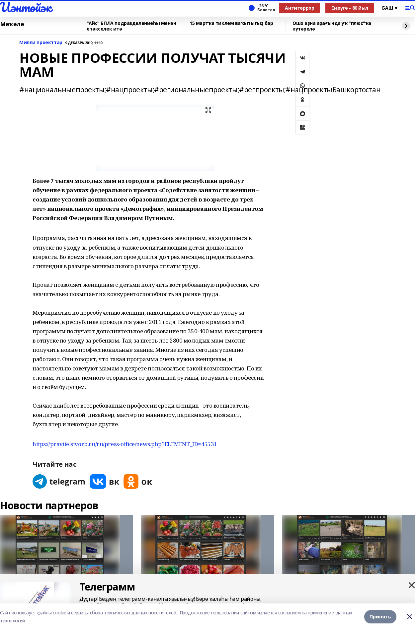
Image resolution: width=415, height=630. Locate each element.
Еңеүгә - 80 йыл (349, 8)
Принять (380, 616)
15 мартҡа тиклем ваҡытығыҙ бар (231, 23)
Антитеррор (299, 8)
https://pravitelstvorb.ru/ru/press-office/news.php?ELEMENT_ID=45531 (125, 444)
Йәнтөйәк (25, 7)
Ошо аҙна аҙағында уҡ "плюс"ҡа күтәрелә (331, 26)
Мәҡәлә (12, 24)
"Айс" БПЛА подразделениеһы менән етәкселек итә (131, 26)
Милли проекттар (40, 42)
